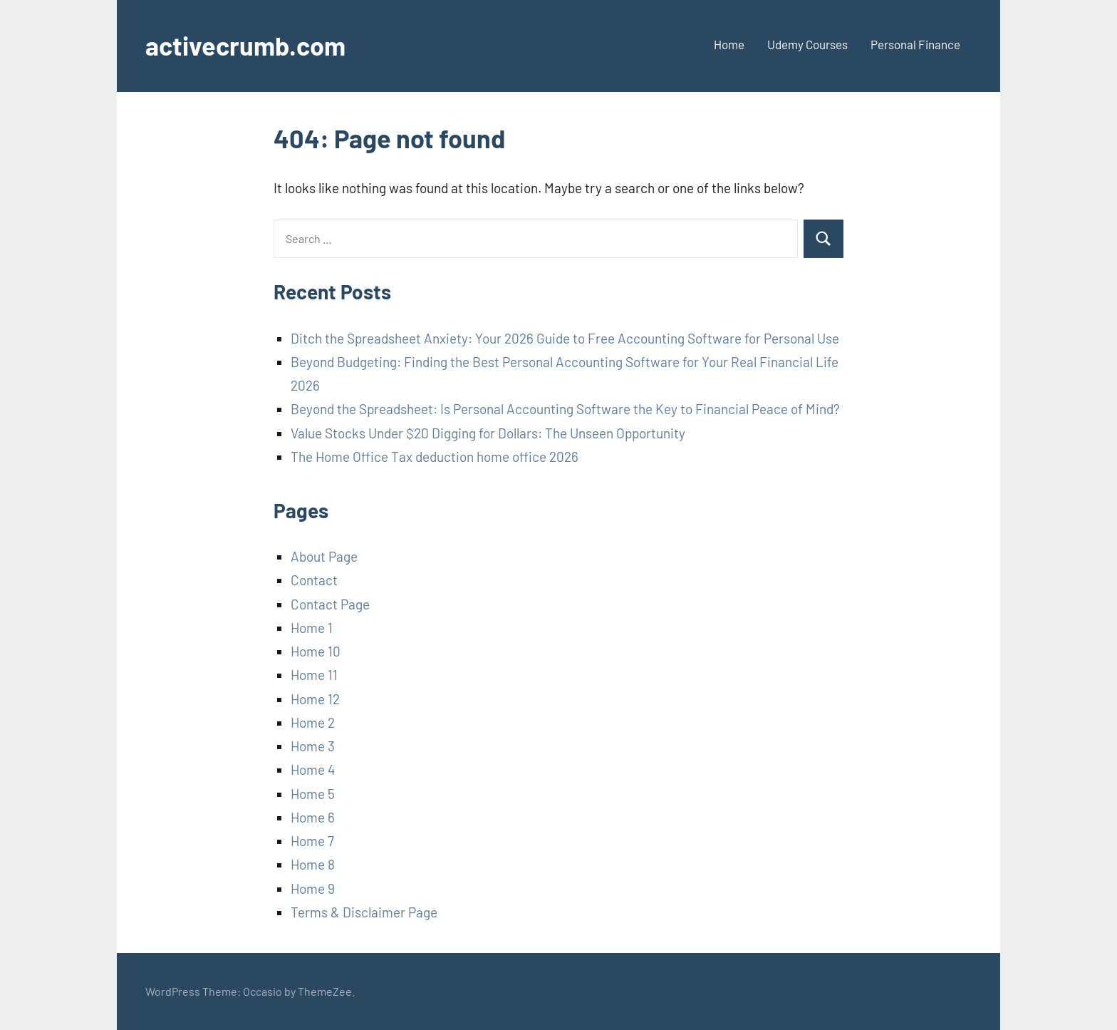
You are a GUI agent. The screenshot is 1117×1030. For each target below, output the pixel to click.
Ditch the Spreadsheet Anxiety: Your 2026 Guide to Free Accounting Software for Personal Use (565, 338)
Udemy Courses (807, 44)
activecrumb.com (245, 45)
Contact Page (330, 604)
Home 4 (313, 769)
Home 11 (314, 674)
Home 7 (312, 841)
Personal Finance (915, 44)
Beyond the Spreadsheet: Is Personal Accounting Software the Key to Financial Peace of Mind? (565, 409)
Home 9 (313, 888)
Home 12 (315, 699)
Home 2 (313, 722)
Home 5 (313, 794)
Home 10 (316, 651)
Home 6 (313, 817)
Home (729, 44)
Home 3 (313, 746)
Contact (314, 580)
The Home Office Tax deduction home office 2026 (434, 456)
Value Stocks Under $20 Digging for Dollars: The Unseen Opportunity (488, 433)
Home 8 (313, 864)
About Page (324, 556)
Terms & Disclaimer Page (364, 912)
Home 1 (312, 627)
